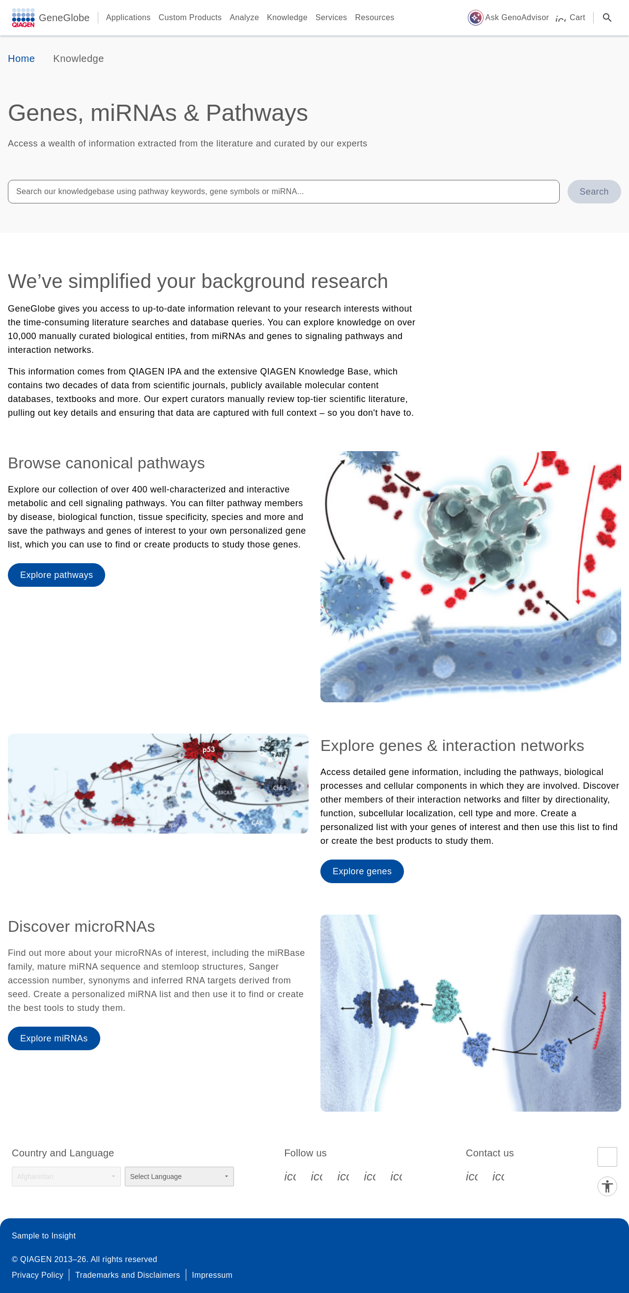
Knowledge (287, 17)
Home (21, 58)
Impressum (212, 1275)
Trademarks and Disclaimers (127, 1275)
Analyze (244, 17)
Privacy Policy (37, 1275)
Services (331, 17)
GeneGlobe (64, 17)
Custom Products (190, 17)
